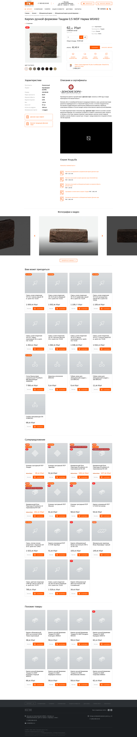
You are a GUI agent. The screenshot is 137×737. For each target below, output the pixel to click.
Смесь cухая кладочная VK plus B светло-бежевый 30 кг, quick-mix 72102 (57, 583)
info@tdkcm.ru (31, 723)
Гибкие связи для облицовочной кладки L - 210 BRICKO (79, 377)
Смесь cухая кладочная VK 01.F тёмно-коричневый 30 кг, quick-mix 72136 (34, 338)
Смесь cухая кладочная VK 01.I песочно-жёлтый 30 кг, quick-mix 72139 (56, 337)
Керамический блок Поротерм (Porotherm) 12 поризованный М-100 (34, 506)
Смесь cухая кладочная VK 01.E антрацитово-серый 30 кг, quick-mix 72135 (101, 297)
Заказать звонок (107, 47)
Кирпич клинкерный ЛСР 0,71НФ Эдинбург (56, 544)
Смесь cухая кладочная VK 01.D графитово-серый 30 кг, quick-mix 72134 (79, 296)
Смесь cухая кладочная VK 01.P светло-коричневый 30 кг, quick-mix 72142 (79, 338)
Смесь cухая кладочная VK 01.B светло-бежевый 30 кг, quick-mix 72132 (56, 296)
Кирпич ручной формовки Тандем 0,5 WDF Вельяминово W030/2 (79, 672)
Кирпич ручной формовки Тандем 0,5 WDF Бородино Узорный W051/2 (34, 673)
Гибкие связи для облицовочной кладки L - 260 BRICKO (101, 377)
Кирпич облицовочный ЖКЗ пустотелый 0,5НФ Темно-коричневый (34, 634)
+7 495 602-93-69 (43, 3)
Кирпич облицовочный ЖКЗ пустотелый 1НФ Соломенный (78, 583)
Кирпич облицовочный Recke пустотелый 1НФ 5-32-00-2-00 (79, 544)
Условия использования (59, 732)
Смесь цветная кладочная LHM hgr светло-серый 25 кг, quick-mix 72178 (35, 583)
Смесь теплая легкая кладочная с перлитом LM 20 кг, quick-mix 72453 (35, 544)
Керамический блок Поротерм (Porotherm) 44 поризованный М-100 (79, 467)
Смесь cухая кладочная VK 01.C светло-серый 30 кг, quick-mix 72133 (34, 296)
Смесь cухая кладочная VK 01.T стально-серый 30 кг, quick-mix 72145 (102, 337)
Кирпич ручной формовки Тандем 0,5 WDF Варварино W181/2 (57, 672)
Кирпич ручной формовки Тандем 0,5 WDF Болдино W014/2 (79, 634)
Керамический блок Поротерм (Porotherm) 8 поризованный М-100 (101, 467)
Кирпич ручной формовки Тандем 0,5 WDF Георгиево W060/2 (101, 672)
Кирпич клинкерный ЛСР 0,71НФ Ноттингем (101, 505)
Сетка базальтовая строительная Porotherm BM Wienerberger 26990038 (34, 378)
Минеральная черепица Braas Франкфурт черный (101, 544)
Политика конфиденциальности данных (34, 731)
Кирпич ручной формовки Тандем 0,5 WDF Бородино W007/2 (101, 634)
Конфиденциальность (47, 732)
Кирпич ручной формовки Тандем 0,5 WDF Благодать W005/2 (57, 634)
